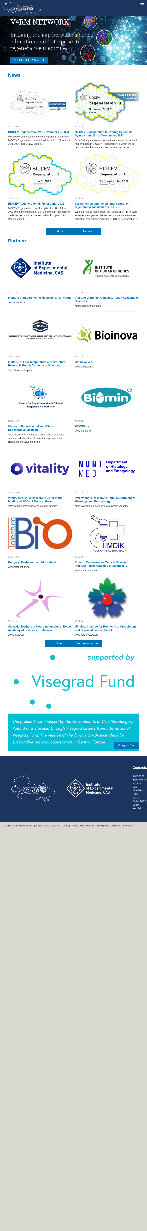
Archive (87, 231)
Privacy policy (102, 826)
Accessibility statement (83, 826)
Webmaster (127, 826)
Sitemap (66, 826)
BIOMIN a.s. (83, 426)
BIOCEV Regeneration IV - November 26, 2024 (38, 132)
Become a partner (87, 643)
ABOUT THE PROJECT (29, 60)
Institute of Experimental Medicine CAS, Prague (39, 297)
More (59, 231)
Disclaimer (116, 826)
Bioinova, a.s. (84, 362)
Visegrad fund (127, 745)
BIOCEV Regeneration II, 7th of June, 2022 (36, 203)
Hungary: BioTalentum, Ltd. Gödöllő (32, 562)
